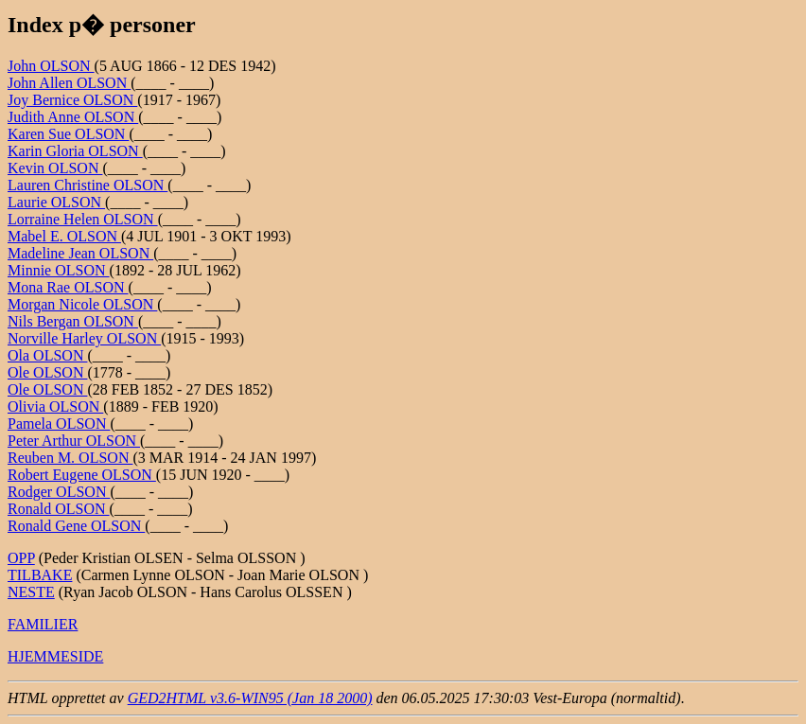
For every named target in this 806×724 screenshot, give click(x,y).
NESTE (31, 592)
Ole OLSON (47, 372)
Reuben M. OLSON (70, 458)
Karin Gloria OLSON (75, 151)
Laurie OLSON (56, 202)
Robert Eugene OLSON (82, 475)
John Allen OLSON (69, 83)
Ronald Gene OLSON (76, 526)
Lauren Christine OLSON (87, 185)
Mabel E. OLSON (64, 236)
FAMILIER (43, 624)
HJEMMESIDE (55, 656)
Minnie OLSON (59, 270)
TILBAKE (40, 575)
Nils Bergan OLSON (73, 321)
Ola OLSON (47, 355)
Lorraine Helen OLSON (83, 219)
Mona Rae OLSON (68, 287)
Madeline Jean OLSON (80, 253)
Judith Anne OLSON (73, 117)
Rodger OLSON (59, 492)
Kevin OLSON (55, 168)
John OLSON (51, 66)
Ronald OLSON (59, 509)
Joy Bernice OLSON (72, 100)
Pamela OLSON (59, 423)
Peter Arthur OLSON (74, 441)
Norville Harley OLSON (84, 338)
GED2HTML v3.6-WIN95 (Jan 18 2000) (250, 698)
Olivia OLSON (55, 406)
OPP (21, 558)
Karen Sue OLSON (68, 134)
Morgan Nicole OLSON (82, 304)
